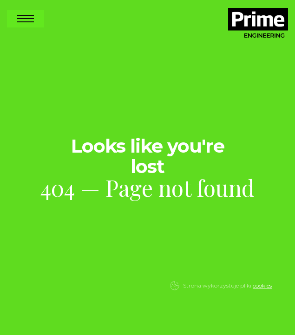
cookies (262, 285)
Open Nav (25, 18)
